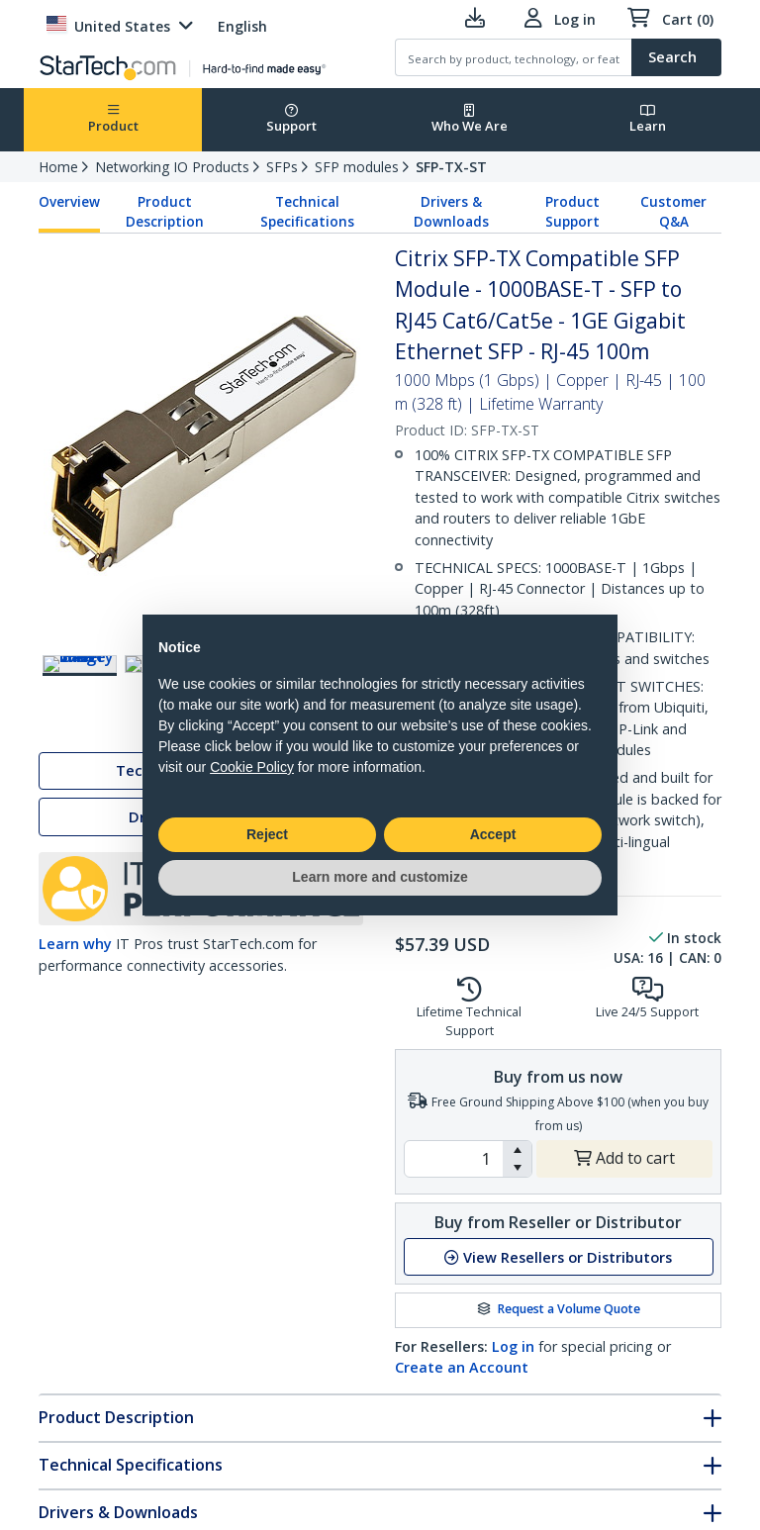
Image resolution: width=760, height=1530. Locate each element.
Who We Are (469, 119)
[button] (517, 1150)
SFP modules (357, 166)
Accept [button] (493, 834)
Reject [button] (267, 834)
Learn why (75, 947)
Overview (69, 202)
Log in (513, 1346)
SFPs (282, 166)
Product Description (165, 212)
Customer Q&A (673, 212)
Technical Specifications (307, 212)
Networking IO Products (172, 166)
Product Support (572, 212)
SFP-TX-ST (451, 166)
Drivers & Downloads (451, 212)
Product (113, 119)
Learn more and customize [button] (379, 877)
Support (291, 119)
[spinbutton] (454, 1159)
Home (58, 166)
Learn (647, 119)
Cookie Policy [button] (252, 767)
